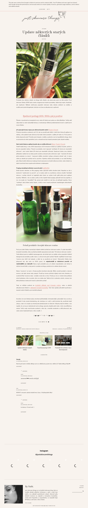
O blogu (82, 485)
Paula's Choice (53, 130)
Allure (53, 144)
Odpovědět (19, 366)
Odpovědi (25, 371)
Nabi (22, 374)
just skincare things (38, 505)
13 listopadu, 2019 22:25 (22, 361)
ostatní (44, 39)
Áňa (17, 388)
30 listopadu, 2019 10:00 (26, 404)
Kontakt (81, 487)
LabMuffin (46, 168)
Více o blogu (28, 502)
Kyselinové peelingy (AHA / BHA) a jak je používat (42, 116)
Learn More (42, 9)
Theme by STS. (51, 505)
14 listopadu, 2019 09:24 (26, 375)
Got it (48, 9)
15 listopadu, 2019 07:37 (22, 390)
